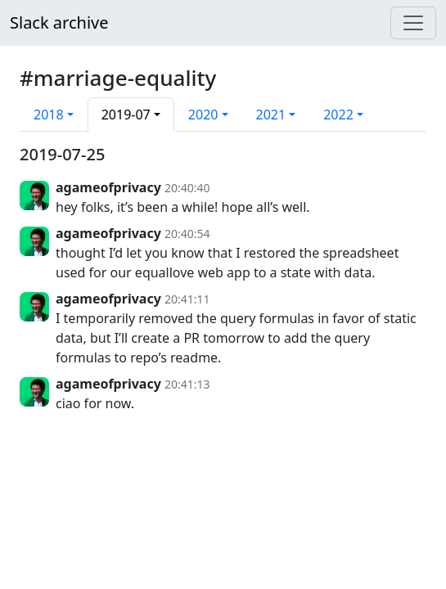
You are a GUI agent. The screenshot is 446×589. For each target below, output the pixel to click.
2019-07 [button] (126, 115)
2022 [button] (338, 115)
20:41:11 (187, 299)
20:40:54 (187, 233)
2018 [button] (49, 115)
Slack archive (59, 22)
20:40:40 (187, 188)
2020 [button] (203, 115)
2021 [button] (271, 115)
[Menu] (413, 23)
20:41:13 (187, 384)
